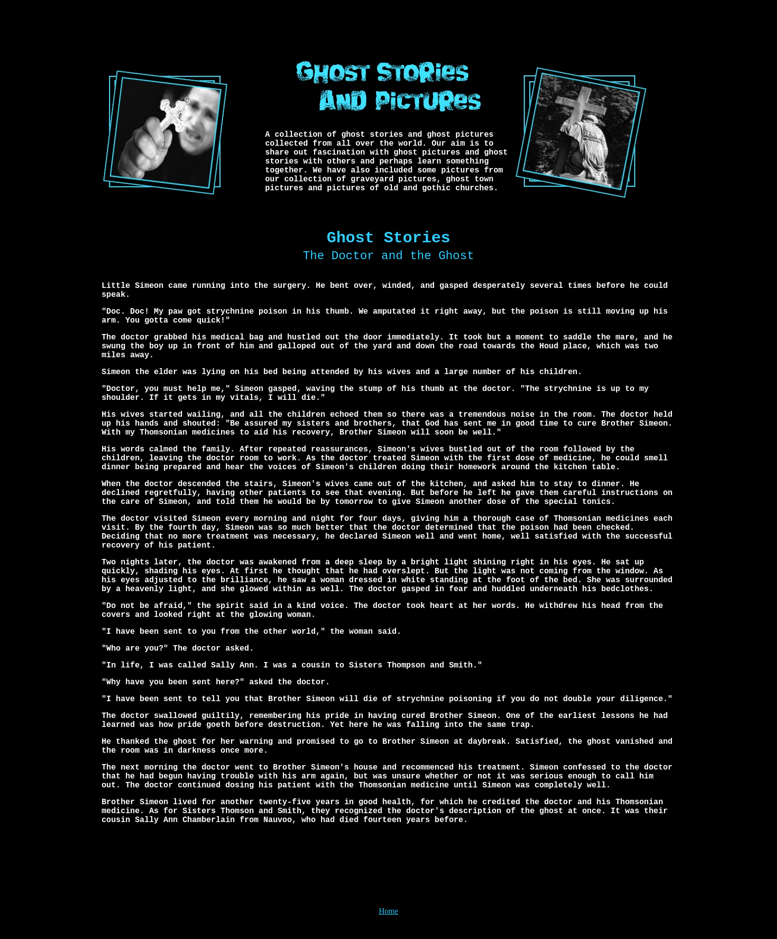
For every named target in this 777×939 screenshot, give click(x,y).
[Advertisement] (388, 26)
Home (388, 911)
